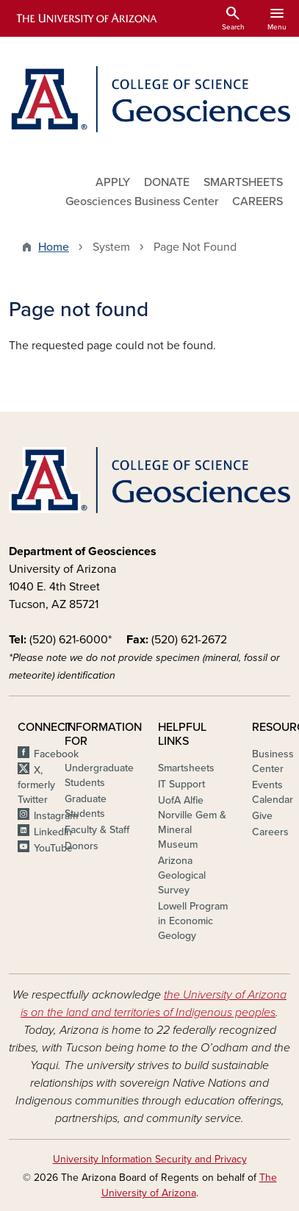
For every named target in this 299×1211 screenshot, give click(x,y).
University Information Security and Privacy (150, 1159)
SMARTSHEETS (243, 182)
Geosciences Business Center (141, 201)
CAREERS (257, 201)
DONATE (167, 182)
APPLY (113, 182)
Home (53, 247)
